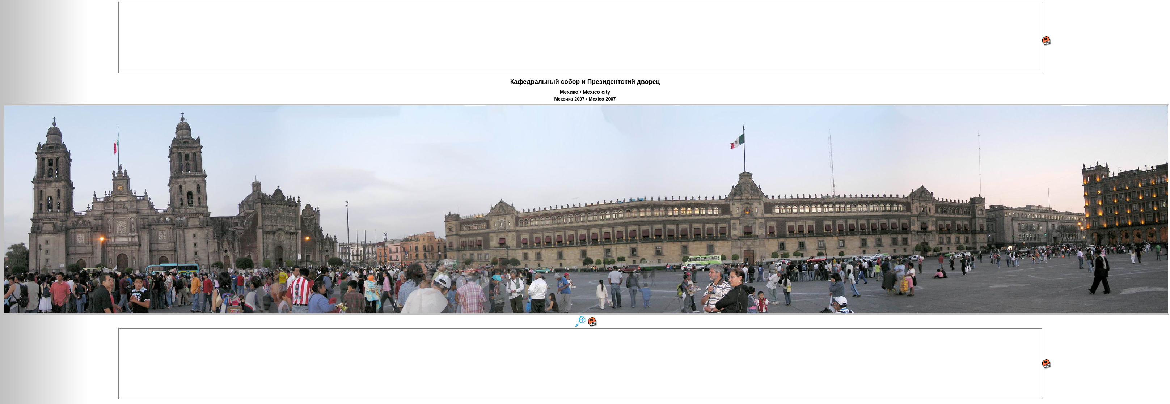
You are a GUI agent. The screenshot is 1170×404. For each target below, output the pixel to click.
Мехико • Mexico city (585, 92)
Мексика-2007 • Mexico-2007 (585, 99)
